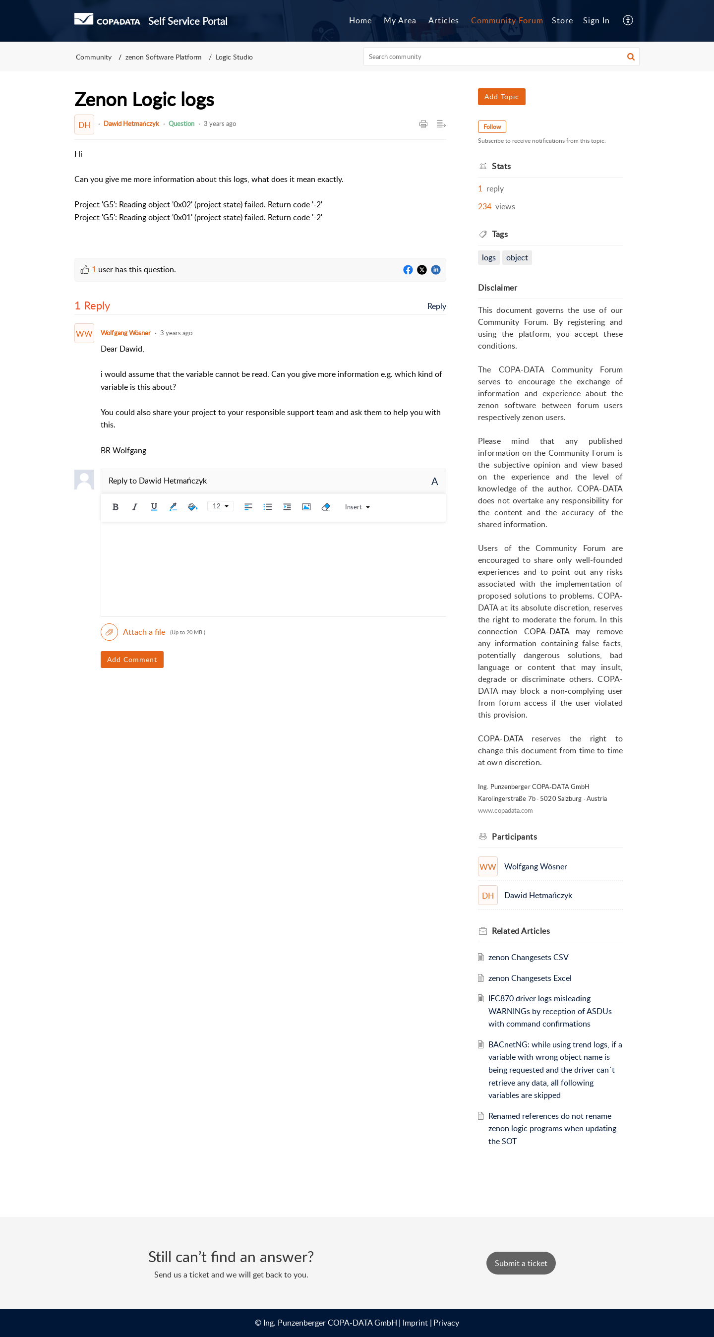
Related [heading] (521, 930)
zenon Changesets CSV (528, 957)
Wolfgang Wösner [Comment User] (126, 332)
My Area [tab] (400, 20)
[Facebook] (408, 270)
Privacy (446, 1322)
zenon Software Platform (163, 56)
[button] (628, 20)
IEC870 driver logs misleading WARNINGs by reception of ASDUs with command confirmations (550, 1011)
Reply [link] (436, 306)
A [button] (434, 481)
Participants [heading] (514, 836)
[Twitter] (422, 270)
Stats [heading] (501, 166)
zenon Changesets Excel (530, 977)
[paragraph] (209, 192)
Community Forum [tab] (507, 20)
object (517, 257)
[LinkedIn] (436, 270)
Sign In (596, 20)
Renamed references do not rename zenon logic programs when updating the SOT (552, 1128)
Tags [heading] (500, 234)
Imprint (415, 1322)
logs (489, 257)
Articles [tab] (443, 20)
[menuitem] (596, 20)
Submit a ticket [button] (521, 1263)
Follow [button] (492, 126)
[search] (501, 56)
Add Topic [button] (501, 96)
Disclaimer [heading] (497, 287)
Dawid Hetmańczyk (131, 123)
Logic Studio (234, 56)
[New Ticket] (521, 1263)
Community (94, 56)
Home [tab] (360, 20)
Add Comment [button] (132, 659)
